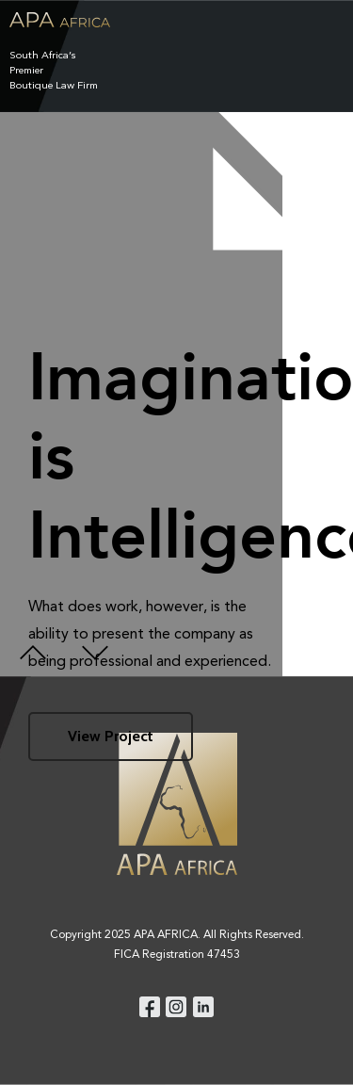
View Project (110, 736)
